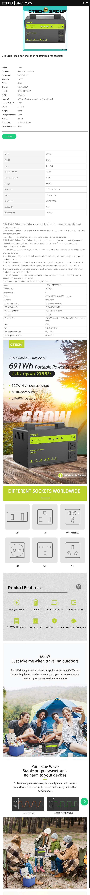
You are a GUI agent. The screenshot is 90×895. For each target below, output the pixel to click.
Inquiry (9, 136)
